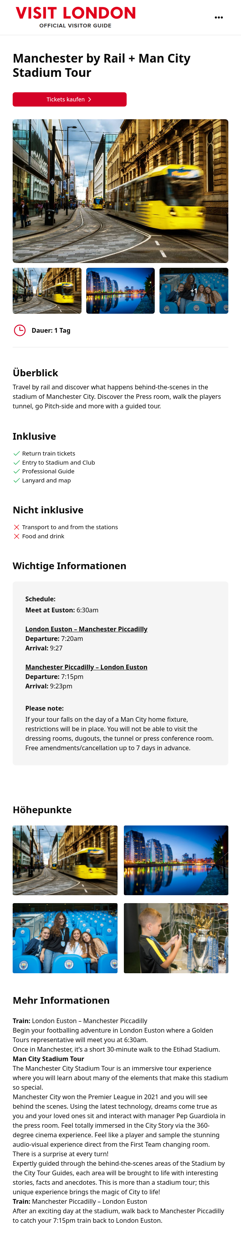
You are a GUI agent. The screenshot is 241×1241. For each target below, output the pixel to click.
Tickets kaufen (70, 99)
